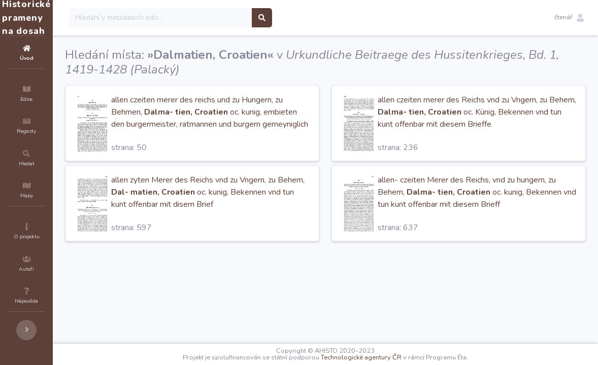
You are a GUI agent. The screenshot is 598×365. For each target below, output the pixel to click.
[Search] (221, 17)
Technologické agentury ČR (391, 357)
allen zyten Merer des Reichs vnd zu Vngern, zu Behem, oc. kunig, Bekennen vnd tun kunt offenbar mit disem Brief (256, 192)
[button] (569, 17)
